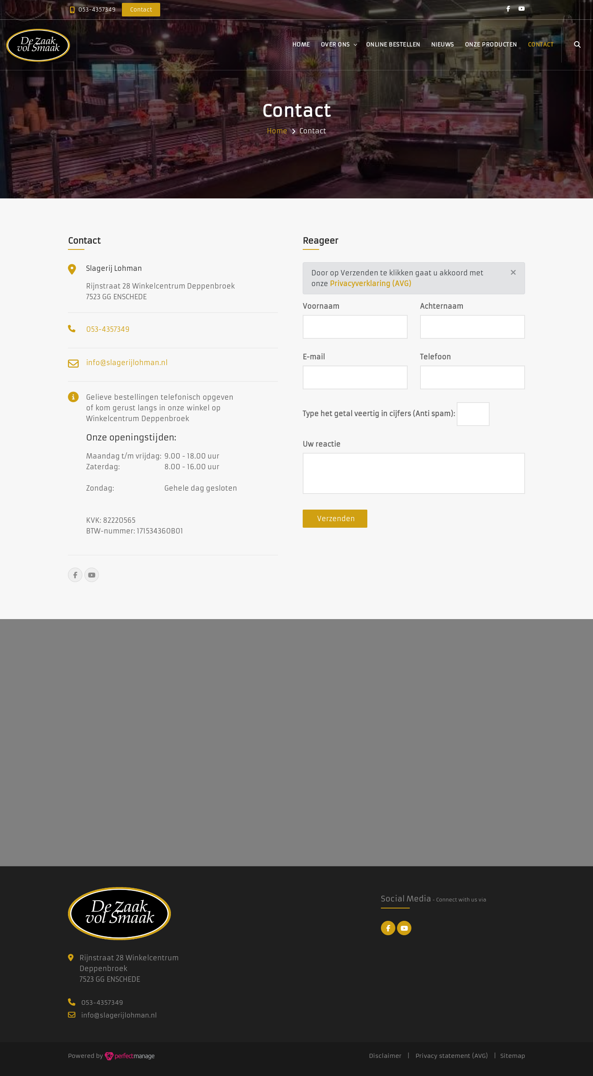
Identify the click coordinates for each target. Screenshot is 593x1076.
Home (301, 44)
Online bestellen (393, 44)
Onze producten (491, 44)
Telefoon (435, 357)
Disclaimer (385, 1056)
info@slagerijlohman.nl (127, 363)
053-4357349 (97, 9)
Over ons (335, 44)
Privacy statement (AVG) (452, 1056)
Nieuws (442, 44)
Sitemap (512, 1056)
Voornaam (321, 306)
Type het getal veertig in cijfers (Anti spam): (379, 414)
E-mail (314, 357)
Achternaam (441, 306)
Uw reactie (322, 444)
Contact (541, 44)
